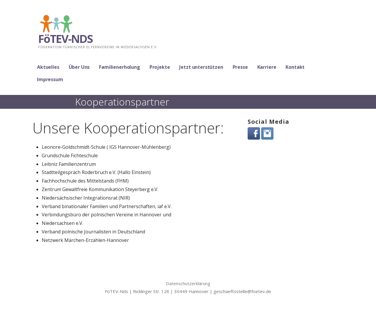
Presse (240, 67)
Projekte (160, 67)
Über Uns (79, 67)
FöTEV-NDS (65, 38)
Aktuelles (48, 67)
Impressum (50, 79)
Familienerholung (119, 67)
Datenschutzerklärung (188, 283)
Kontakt (295, 67)
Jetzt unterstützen (201, 67)
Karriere (266, 67)
